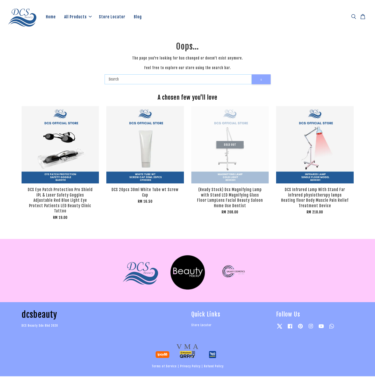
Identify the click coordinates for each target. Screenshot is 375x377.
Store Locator (112, 17)
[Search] (178, 80)
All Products (78, 17)
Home (51, 17)
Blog (138, 17)
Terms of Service (164, 367)
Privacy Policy (190, 367)
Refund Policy (214, 367)
